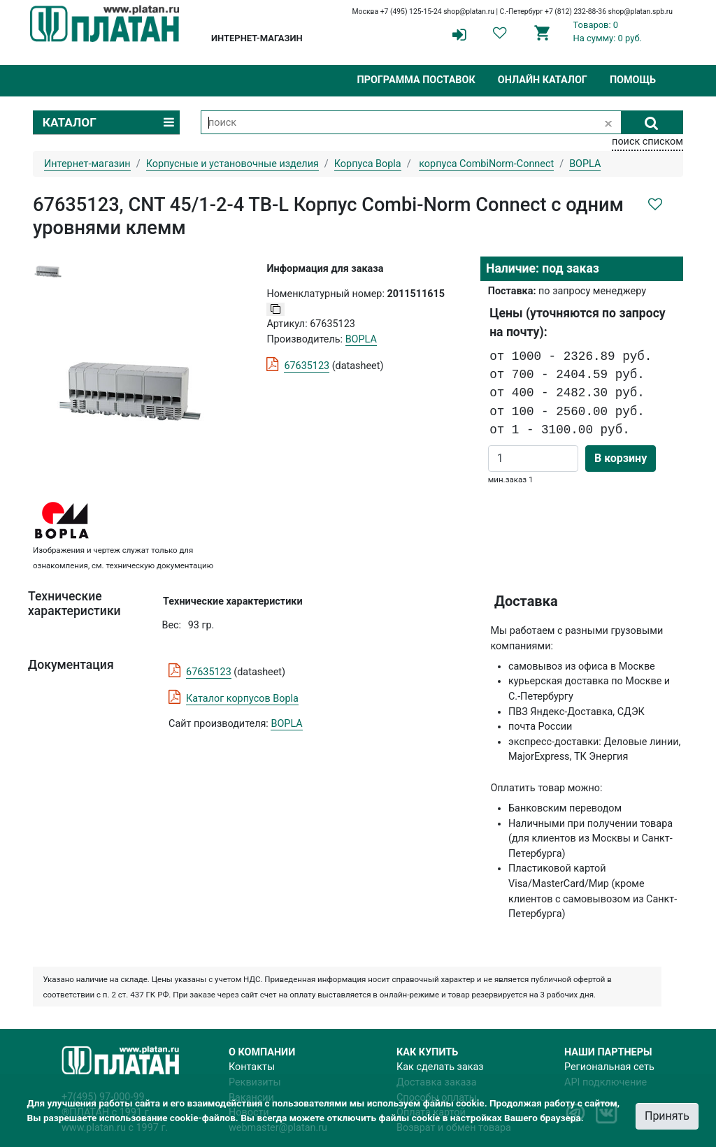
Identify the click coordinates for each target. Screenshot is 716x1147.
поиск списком (647, 141)
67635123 (306, 366)
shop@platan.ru (468, 11)
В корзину (620, 458)
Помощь (633, 80)
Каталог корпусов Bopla (242, 699)
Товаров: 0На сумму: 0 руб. (608, 31)
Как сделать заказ (440, 1067)
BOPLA (286, 724)
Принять (667, 1116)
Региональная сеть (609, 1067)
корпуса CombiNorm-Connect (486, 164)
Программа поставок (416, 80)
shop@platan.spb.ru (640, 11)
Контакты (252, 1067)
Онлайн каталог (542, 80)
